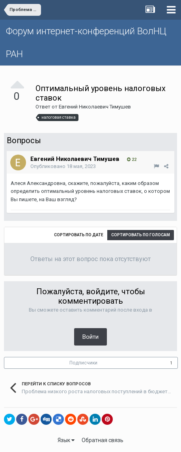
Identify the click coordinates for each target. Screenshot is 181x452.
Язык (66, 440)
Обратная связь (102, 440)
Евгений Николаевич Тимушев (95, 107)
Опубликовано (63, 166)
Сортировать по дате (78, 235)
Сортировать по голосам (140, 235)
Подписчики (83, 363)
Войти (90, 336)
